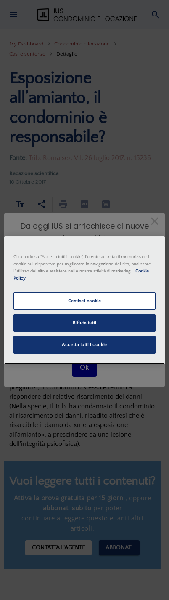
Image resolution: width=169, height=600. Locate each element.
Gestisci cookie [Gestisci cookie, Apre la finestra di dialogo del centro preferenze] (84, 301)
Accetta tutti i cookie (84, 344)
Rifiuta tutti (84, 322)
